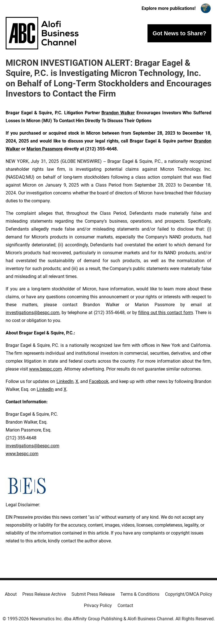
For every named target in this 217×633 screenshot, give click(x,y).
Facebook (98, 381)
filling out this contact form (165, 312)
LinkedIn (65, 381)
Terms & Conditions (139, 594)
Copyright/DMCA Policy (188, 594)
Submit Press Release (93, 594)
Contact (125, 605)
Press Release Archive (44, 594)
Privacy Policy (98, 605)
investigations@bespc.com (32, 312)
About (11, 594)
